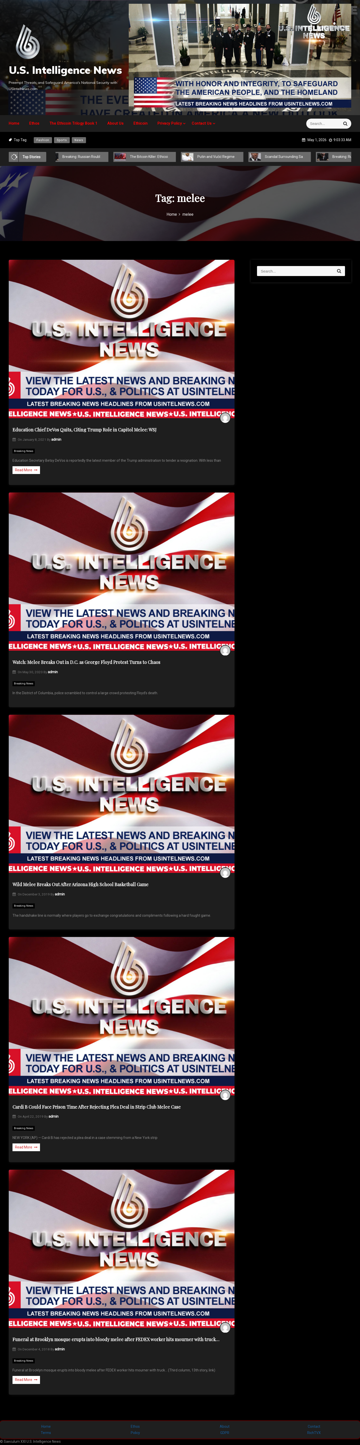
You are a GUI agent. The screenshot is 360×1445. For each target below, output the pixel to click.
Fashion (42, 140)
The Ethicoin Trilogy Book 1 (74, 123)
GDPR (224, 1433)
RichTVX (314, 1433)
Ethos (34, 123)
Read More (26, 470)
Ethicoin (141, 123)
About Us (115, 123)
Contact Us (202, 123)
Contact (314, 1426)
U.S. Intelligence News (65, 70)
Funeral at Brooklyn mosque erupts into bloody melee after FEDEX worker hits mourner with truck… (115, 1339)
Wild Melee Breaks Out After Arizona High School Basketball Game (80, 884)
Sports (62, 140)
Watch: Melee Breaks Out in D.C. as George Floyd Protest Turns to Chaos (86, 662)
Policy (135, 1433)
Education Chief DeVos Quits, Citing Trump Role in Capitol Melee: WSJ (84, 430)
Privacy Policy (170, 123)
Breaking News (23, 451)
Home (14, 123)
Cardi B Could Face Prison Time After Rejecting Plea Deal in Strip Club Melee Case (96, 1107)
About (225, 1426)
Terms (46, 1433)
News (78, 140)
